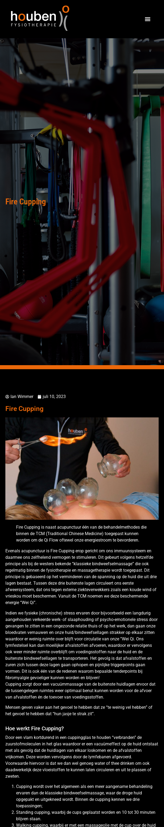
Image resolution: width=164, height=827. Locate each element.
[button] (147, 19)
